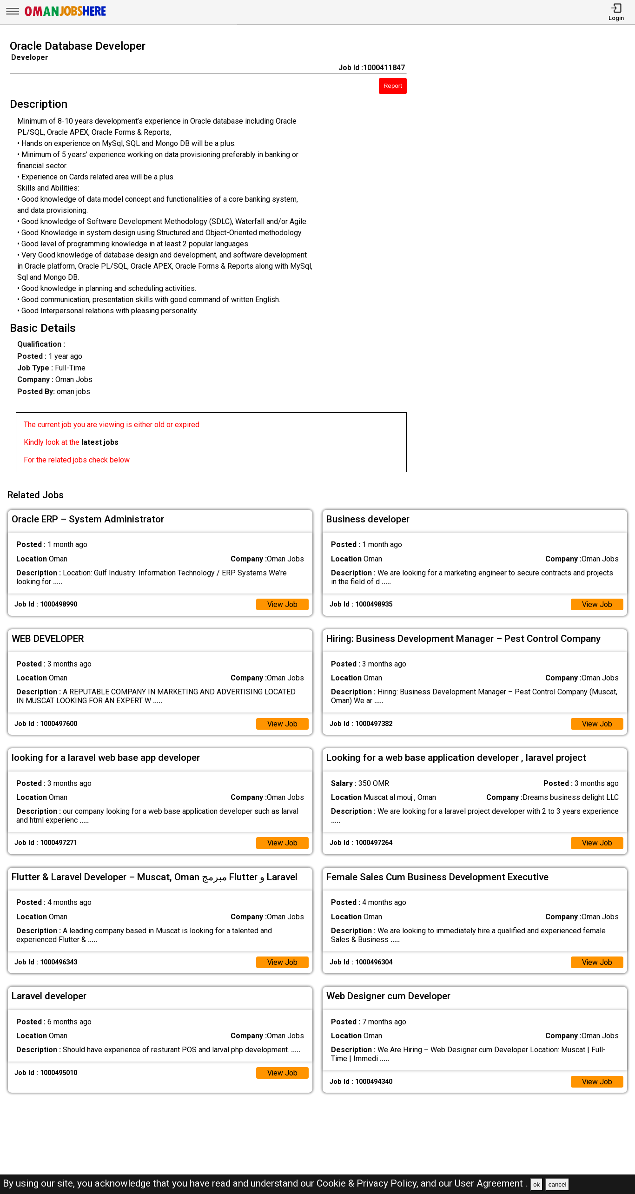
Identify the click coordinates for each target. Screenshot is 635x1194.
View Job (282, 603)
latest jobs (100, 442)
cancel (558, 1184)
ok (536, 1184)
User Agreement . (491, 1183)
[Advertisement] (528, 259)
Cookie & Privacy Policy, (369, 1183)
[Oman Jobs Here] (65, 16)
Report (393, 85)
